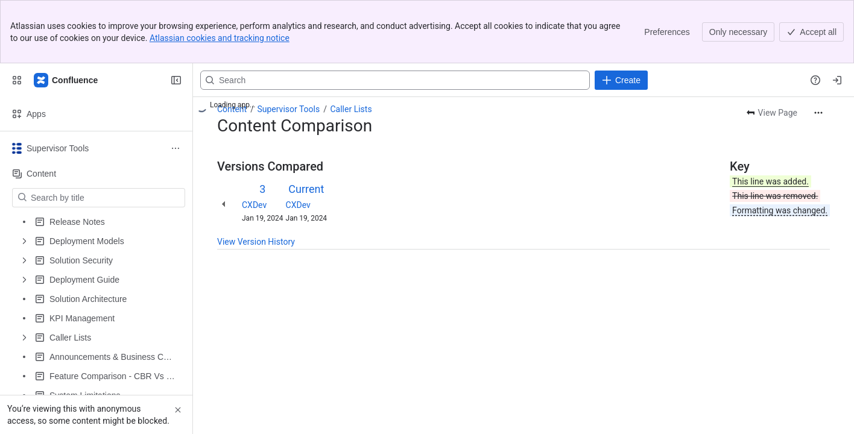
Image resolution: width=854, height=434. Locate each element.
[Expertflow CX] (66, 80)
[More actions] (818, 113)
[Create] (621, 80)
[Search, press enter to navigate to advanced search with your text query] (395, 80)
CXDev (254, 205)
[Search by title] (106, 197)
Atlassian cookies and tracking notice (219, 38)
